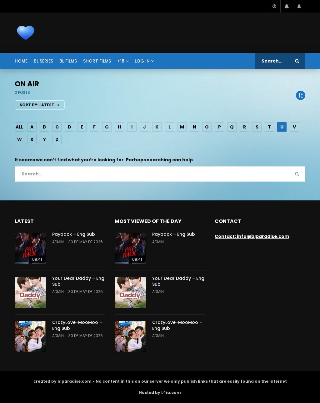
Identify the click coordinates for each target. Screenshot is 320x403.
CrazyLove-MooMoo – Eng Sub (77, 325)
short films (97, 61)
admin (58, 241)
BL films (68, 61)
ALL (19, 127)
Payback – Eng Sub (73, 234)
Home (21, 61)
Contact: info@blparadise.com (252, 236)
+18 (120, 61)
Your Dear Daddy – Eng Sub (78, 281)
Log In (142, 61)
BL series (43, 61)
